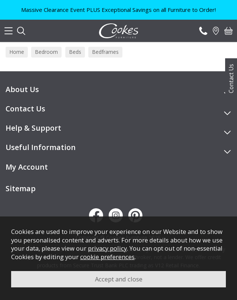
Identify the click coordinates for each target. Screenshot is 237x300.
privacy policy (107, 248)
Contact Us (231, 78)
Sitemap (21, 188)
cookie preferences (107, 256)
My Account (27, 167)
